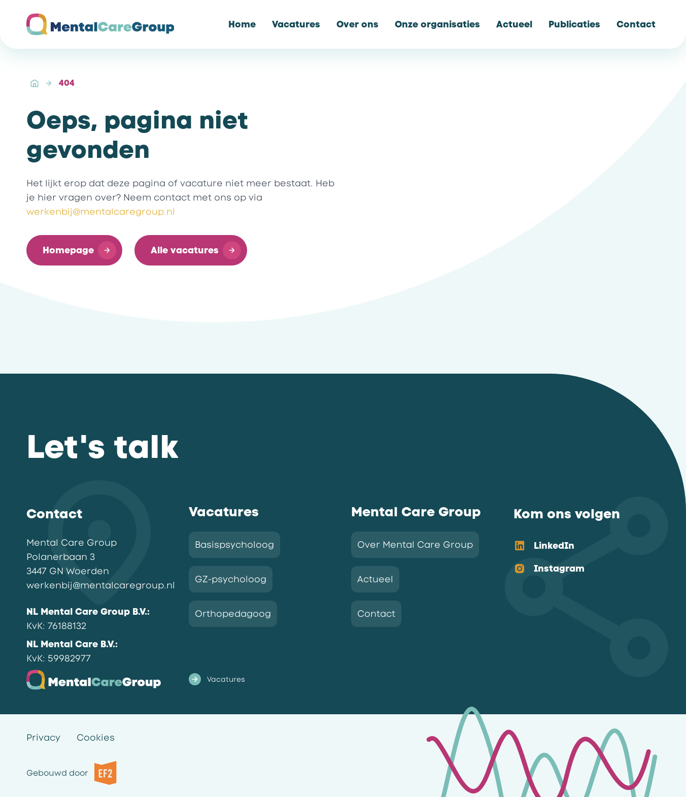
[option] (578, 546)
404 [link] (67, 83)
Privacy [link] (43, 738)
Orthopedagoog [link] (233, 614)
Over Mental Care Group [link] (415, 545)
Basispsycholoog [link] (234, 545)
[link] (242, 24)
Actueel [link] (375, 579)
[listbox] (578, 558)
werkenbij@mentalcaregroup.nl (100, 212)
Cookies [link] (96, 738)
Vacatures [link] (217, 679)
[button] (74, 250)
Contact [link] (376, 614)
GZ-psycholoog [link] (230, 579)
